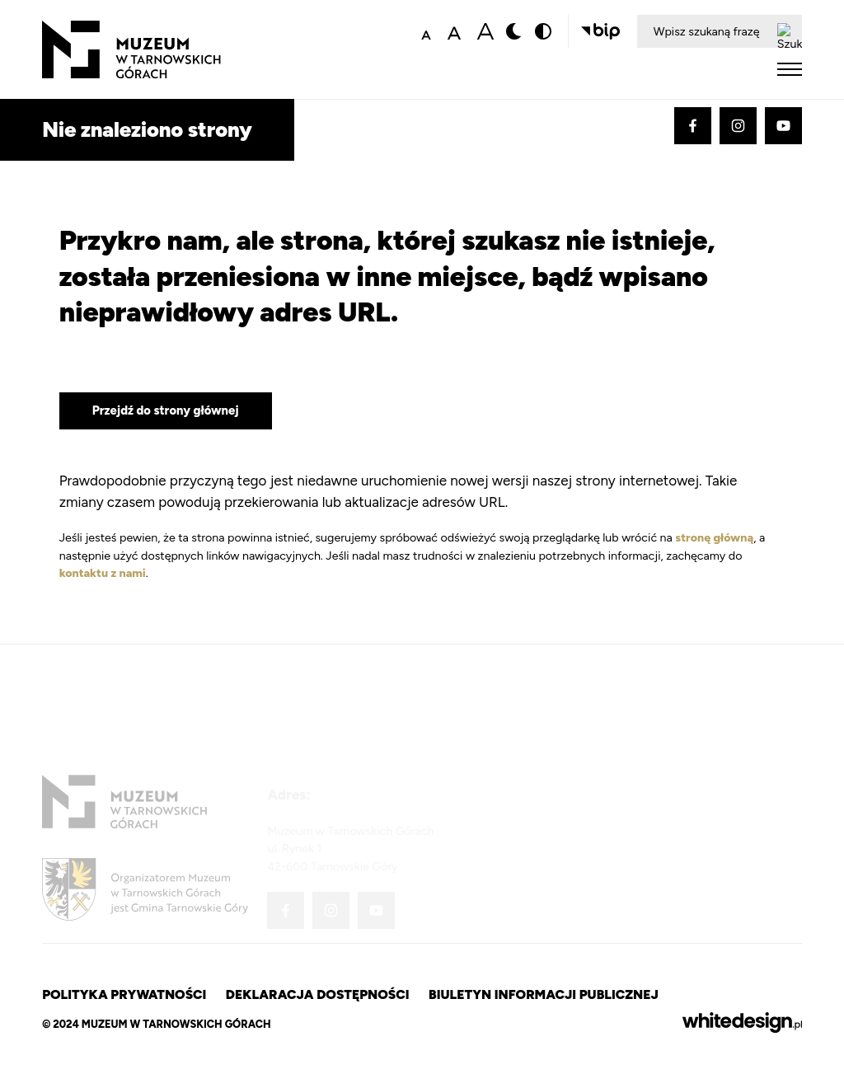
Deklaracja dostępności (318, 994)
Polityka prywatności (124, 994)
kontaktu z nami (102, 572)
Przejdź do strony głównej (165, 410)
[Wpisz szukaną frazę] (703, 31)
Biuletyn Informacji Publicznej (544, 994)
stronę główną (714, 537)
